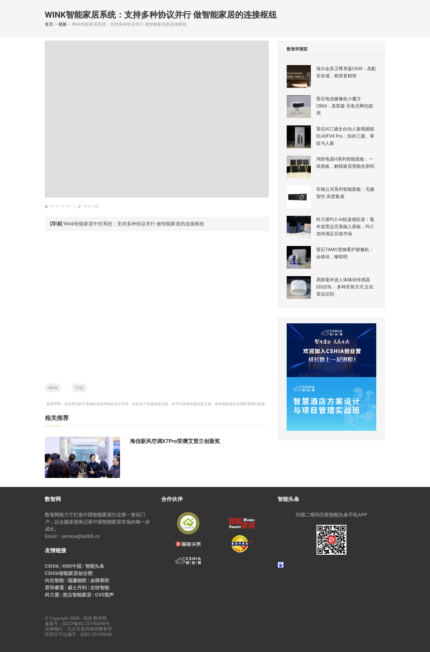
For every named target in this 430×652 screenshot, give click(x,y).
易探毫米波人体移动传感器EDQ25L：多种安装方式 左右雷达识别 (345, 287)
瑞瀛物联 (77, 580)
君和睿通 (54, 588)
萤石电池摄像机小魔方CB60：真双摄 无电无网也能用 (344, 106)
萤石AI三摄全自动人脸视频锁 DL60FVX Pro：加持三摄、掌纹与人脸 (345, 136)
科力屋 (52, 595)
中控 (79, 387)
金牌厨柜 (99, 580)
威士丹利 (77, 588)
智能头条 (94, 566)
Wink (53, 387)
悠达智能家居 (77, 595)
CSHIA (52, 566)
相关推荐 (57, 418)
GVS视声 (104, 595)
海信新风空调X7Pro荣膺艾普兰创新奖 (175, 441)
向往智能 (54, 580)
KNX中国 (72, 566)
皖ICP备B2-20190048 (84, 623)
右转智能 (99, 588)
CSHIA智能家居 (61, 573)
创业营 (85, 573)
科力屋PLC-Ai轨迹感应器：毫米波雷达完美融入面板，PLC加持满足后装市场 (345, 226)
